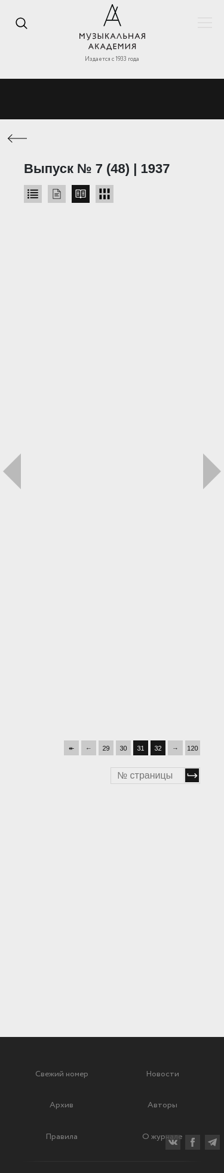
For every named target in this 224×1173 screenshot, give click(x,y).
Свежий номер (61, 1074)
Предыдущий (12, 471)
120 (192, 748)
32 (157, 748)
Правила (61, 1137)
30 (123, 748)
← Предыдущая (18, 138)
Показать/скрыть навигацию (205, 23)
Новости (162, 1074)
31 (140, 748)
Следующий (212, 471)
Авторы (162, 1105)
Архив (61, 1105)
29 (105, 748)
